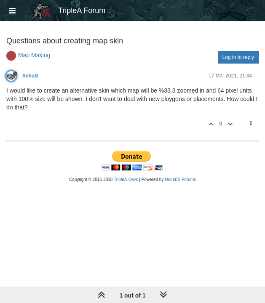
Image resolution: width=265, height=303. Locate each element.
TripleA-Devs (126, 179)
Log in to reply (238, 57)
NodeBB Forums (180, 179)
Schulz (30, 76)
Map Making (34, 55)
